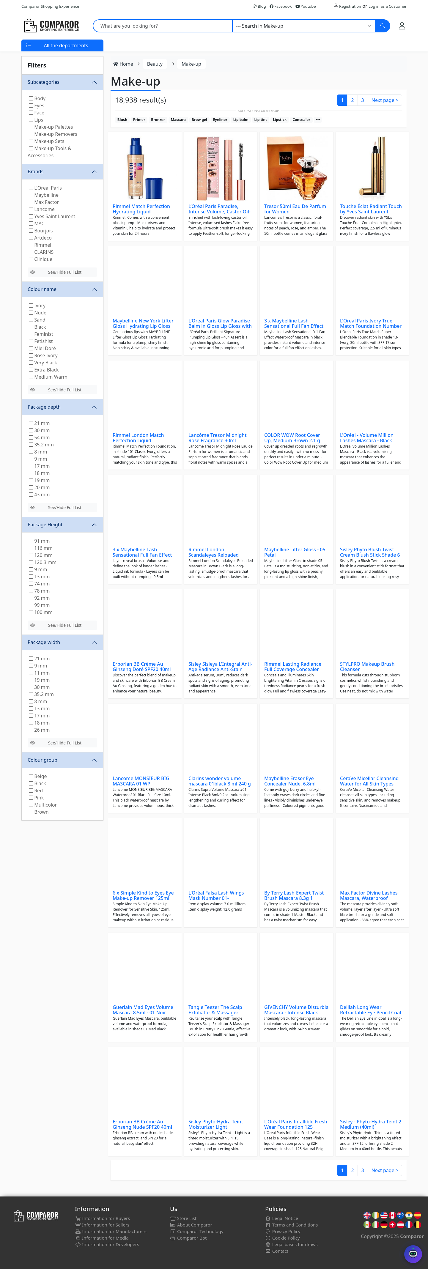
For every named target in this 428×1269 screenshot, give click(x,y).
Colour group (42, 760)
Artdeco (40, 237)
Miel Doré (42, 348)
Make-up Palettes (51, 127)
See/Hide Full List (55, 272)
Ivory (37, 305)
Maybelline (44, 195)
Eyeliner (220, 119)
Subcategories (43, 82)
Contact (276, 1251)
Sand (37, 320)
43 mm (39, 494)
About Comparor (191, 1225)
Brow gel (199, 119)
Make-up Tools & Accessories (49, 152)
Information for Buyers (102, 1218)
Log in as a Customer (388, 6)
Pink (36, 797)
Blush (122, 119)
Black (37, 327)
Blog (259, 6)
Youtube (305, 6)
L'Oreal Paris (45, 188)
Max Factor (44, 202)
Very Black (43, 362)
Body (37, 98)
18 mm (39, 473)
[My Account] (402, 26)
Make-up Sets (46, 141)
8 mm (38, 451)
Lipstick (280, 119)
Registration (350, 6)
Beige (38, 776)
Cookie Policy (282, 1238)
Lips (36, 119)
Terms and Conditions (291, 1225)
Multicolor (43, 805)
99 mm (39, 605)
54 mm (39, 437)
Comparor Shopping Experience (50, 6)
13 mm (39, 576)
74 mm (39, 583)
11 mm (39, 673)
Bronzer (158, 119)
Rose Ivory (43, 355)
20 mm (39, 487)
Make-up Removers (53, 134)
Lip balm (240, 119)
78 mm (39, 591)
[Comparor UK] (51, 26)
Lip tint (260, 119)
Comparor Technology (197, 1231)
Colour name (42, 289)
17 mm (39, 466)
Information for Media (102, 1238)
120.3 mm (42, 562)
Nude (37, 312)
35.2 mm (41, 444)
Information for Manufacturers (111, 1231)
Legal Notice (281, 1218)
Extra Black (44, 369)
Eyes (36, 105)
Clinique (40, 259)
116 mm (41, 548)
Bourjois (41, 230)
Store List (183, 1218)
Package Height (45, 524)
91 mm (39, 541)
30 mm (39, 430)
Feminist (41, 334)
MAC (37, 223)
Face (36, 112)
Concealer (301, 119)
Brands (35, 171)
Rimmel (40, 245)
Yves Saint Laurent (52, 216)
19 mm (39, 480)
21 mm (39, 423)
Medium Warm (48, 377)
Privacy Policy (282, 1231)
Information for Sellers (102, 1225)
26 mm (39, 730)
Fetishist (41, 341)
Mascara (178, 119)
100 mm (41, 612)
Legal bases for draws (291, 1244)
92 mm (39, 598)
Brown (39, 812)
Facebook (281, 6)
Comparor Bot (188, 1238)
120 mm (41, 555)
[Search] (382, 25)
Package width (44, 642)
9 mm (38, 459)
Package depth (44, 407)
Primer (139, 119)
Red (36, 790)
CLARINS (41, 252)
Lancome (42, 209)
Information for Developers (107, 1244)
